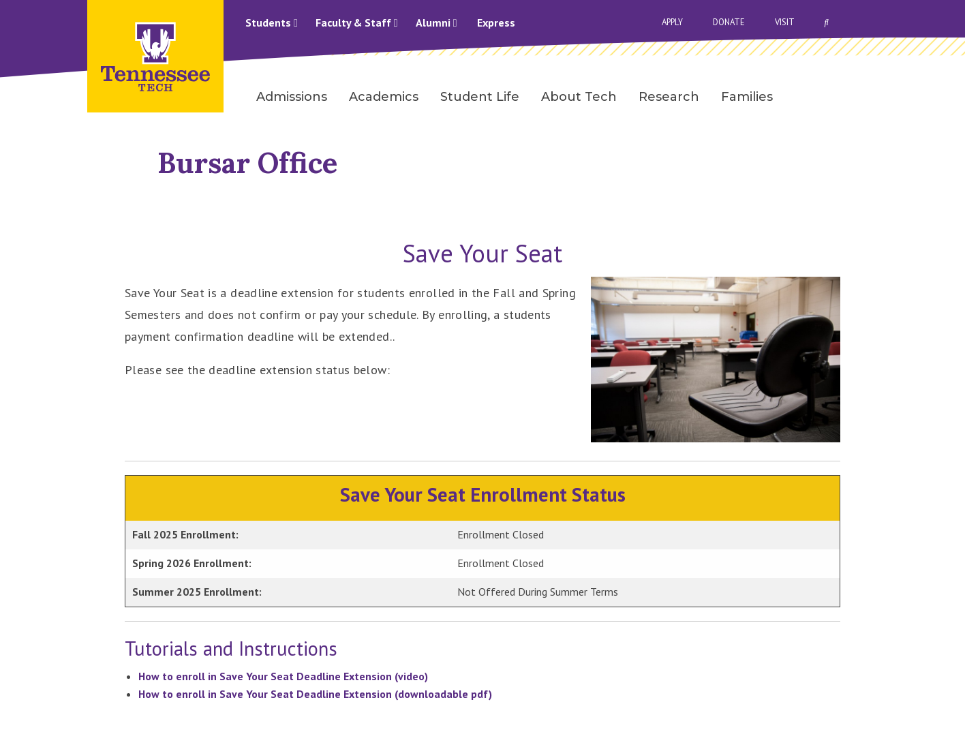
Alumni (436, 22)
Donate (729, 22)
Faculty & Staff (357, 22)
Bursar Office (247, 162)
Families (747, 96)
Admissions (291, 96)
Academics (383, 96)
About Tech (579, 96)
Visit (785, 22)
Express (496, 22)
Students (271, 22)
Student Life (479, 96)
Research (669, 96)
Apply (672, 22)
